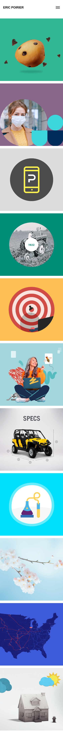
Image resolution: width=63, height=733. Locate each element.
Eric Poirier (13, 7)
